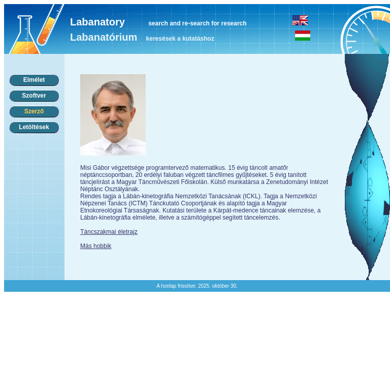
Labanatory (97, 21)
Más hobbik (95, 246)
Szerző (34, 111)
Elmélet (34, 79)
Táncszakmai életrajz (109, 231)
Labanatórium (103, 37)
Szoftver (34, 95)
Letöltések (34, 127)
